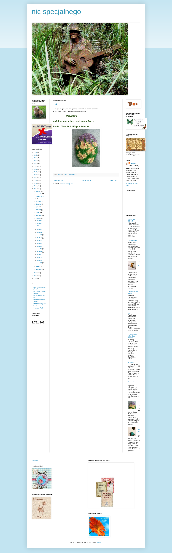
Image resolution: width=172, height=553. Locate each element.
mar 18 (39, 246)
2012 (36, 273)
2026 (36, 152)
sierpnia (38, 204)
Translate (35, 460)
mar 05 (39, 260)
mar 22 (39, 238)
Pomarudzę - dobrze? (132, 220)
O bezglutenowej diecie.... (133, 292)
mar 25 (39, 229)
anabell (133, 163)
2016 (36, 180)
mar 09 (39, 257)
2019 (36, 172)
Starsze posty (114, 180)
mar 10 (39, 254)
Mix (129, 313)
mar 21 (39, 240)
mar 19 (39, 243)
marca (38, 218)
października (40, 197)
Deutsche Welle (38, 308)
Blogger (99, 542)
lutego (38, 266)
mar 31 (39, 220)
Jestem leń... (139, 430)
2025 (36, 155)
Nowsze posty (58, 180)
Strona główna (86, 180)
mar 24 (39, 232)
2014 (36, 186)
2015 (36, 183)
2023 (36, 161)
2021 (36, 166)
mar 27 (39, 223)
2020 (36, 169)
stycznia (38, 269)
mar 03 (39, 263)
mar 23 (39, 235)
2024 (36, 158)
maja (37, 212)
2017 (36, 177)
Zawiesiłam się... (133, 240)
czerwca (38, 210)
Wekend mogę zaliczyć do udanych (132, 336)
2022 (36, 163)
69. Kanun (131, 362)
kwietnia (38, 215)
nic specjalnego (56, 12)
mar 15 (39, 249)
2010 (36, 278)
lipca (37, 207)
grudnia (38, 191)
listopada (39, 194)
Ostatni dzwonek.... (134, 382)
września (39, 201)
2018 (36, 175)
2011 (36, 275)
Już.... (56, 104)
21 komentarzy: (73, 174)
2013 (36, 189)
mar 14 (39, 252)
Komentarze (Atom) (67, 184)
